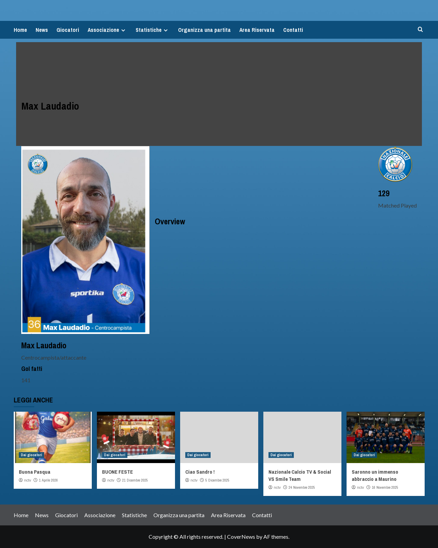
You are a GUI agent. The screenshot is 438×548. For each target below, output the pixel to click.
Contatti (293, 30)
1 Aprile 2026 (48, 480)
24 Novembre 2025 (302, 487)
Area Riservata (257, 30)
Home (20, 30)
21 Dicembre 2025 (135, 480)
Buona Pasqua (34, 471)
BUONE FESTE (117, 471)
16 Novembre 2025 (385, 487)
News (42, 30)
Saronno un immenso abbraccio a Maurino (375, 475)
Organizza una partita (204, 30)
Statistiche (153, 30)
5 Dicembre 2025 (217, 480)
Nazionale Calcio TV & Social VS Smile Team (299, 475)
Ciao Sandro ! (200, 471)
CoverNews (241, 536)
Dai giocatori (31, 454)
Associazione (107, 30)
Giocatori (68, 30)
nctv (27, 480)
